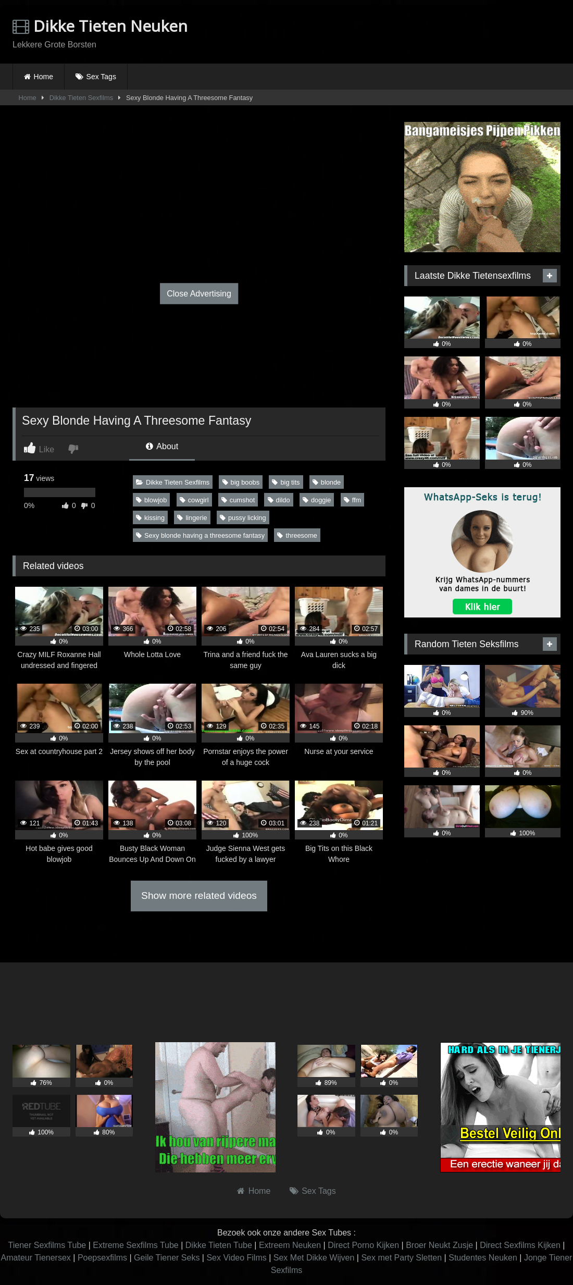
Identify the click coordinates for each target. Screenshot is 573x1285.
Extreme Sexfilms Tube (136, 1245)
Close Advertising (199, 293)
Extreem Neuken (290, 1245)
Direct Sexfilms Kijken (520, 1245)
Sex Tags (101, 76)
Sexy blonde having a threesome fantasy (200, 535)
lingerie (192, 518)
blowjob (151, 500)
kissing (150, 518)
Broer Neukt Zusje (439, 1245)
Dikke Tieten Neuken (100, 25)
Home (43, 76)
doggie (317, 500)
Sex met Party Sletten (401, 1257)
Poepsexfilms (102, 1257)
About (162, 446)
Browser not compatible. (438, 32)
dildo (279, 500)
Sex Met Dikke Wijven (314, 1257)
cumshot (238, 500)
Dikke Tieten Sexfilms (81, 98)
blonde (327, 482)
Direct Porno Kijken (363, 1245)
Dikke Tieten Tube (218, 1245)
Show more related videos (199, 895)
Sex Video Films (236, 1257)
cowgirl (194, 500)
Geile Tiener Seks (167, 1257)
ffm (353, 500)
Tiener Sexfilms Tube (47, 1245)
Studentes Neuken (483, 1257)
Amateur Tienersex (36, 1257)
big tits (286, 482)
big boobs (241, 482)
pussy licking (243, 518)
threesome (297, 535)
